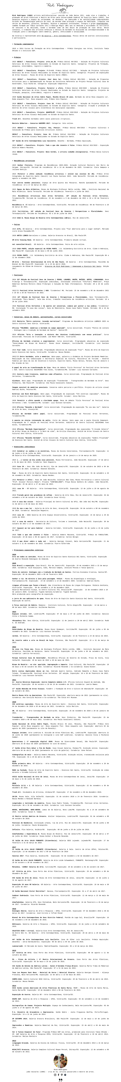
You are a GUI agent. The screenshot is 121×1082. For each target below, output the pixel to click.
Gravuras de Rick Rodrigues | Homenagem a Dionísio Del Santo (73, 266)
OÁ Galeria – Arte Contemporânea (56, 36)
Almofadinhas (102, 24)
